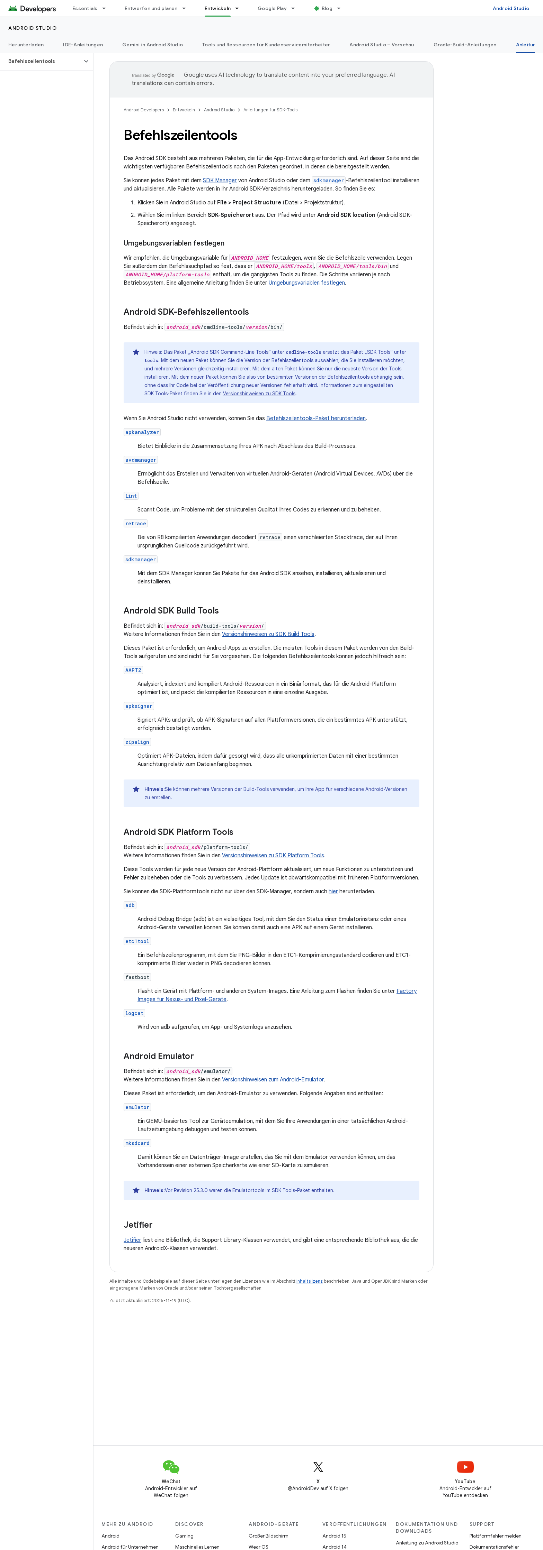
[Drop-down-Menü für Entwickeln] (240, 8)
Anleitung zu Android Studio (427, 1543)
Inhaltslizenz (309, 1281)
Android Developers (144, 110)
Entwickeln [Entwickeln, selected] (218, 8)
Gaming (184, 1536)
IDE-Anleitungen (83, 44)
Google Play (272, 8)
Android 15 (334, 1536)
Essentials (85, 8)
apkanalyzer (142, 432)
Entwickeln (184, 110)
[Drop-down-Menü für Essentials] (107, 8)
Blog (327, 8)
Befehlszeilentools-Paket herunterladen (316, 418)
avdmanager (140, 459)
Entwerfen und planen (151, 8)
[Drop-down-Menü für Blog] (341, 8)
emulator (137, 1107)
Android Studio (511, 8)
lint (131, 495)
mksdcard (137, 1143)
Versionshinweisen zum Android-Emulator (273, 1079)
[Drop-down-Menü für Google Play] (296, 8)
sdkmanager (140, 559)
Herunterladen (26, 44)
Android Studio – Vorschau (381, 44)
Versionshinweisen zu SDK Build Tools (268, 634)
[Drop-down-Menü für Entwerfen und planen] (187, 8)
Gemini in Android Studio (152, 44)
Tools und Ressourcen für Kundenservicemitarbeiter (266, 44)
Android (110, 1536)
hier (333, 891)
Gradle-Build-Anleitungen (465, 44)
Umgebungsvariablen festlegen (307, 282)
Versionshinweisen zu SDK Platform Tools (273, 855)
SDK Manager (220, 180)
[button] (41, 61)
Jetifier (132, 1240)
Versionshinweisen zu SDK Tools (259, 393)
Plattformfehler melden (496, 1536)
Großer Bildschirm (268, 1536)
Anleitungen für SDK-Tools (270, 110)
